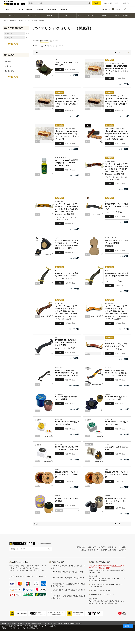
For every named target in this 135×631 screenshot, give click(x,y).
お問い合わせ (127, 3)
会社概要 (121, 550)
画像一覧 (55, 40)
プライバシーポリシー (19, 628)
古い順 (49, 46)
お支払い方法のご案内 (20, 562)
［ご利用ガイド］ (30, 576)
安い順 (55, 46)
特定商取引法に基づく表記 (108, 550)
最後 (128, 52)
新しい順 (43, 46)
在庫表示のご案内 (58, 562)
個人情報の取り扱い (93, 550)
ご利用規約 (82, 550)
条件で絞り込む (12, 77)
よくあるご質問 (108, 3)
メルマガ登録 (122, 547)
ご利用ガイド (118, 3)
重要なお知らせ (81, 547)
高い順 (61, 46)
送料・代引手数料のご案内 (100, 562)
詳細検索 (96, 3)
